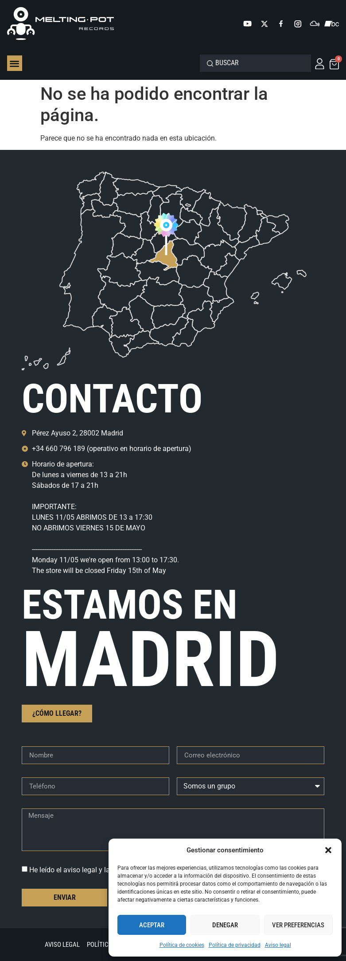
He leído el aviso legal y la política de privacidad (104, 870)
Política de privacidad (234, 945)
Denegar (225, 925)
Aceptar (151, 925)
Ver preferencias (298, 925)
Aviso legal (278, 945)
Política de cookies (181, 945)
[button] (328, 850)
